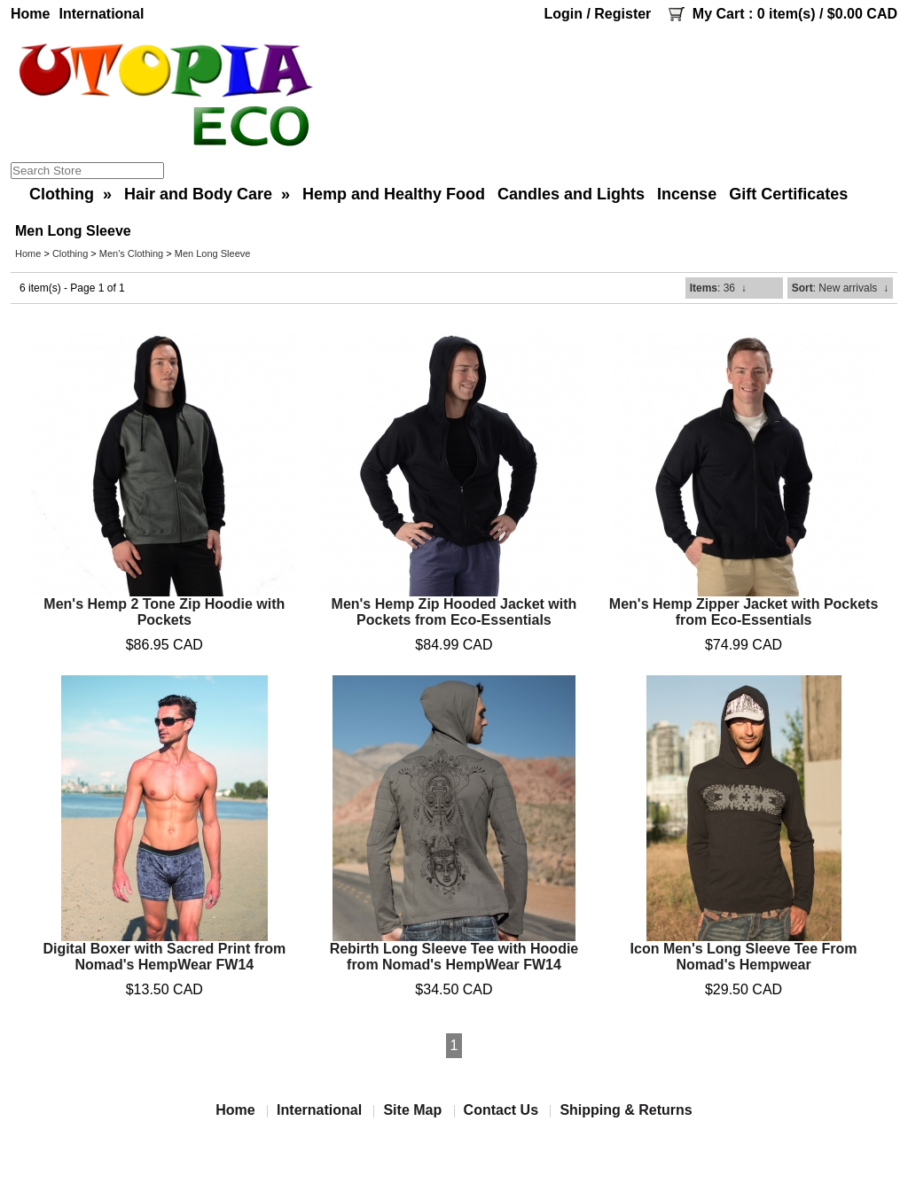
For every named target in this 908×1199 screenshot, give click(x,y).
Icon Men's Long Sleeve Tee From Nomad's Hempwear (743, 956)
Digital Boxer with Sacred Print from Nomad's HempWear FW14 (164, 956)
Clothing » (70, 194)
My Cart (719, 13)
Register (622, 13)
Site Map (412, 1109)
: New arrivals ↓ (840, 288)
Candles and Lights (571, 194)
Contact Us (501, 1109)
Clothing (70, 253)
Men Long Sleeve (213, 253)
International (101, 13)
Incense (686, 194)
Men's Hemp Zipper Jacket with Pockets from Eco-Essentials (743, 611)
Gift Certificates (788, 194)
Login (563, 13)
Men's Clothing (131, 253)
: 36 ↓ (718, 288)
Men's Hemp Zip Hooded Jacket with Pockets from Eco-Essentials (454, 611)
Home (30, 13)
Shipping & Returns (626, 1109)
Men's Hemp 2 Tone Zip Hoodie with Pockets (164, 611)
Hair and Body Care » (207, 194)
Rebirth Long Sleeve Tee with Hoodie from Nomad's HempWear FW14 (454, 956)
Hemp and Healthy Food (393, 194)
